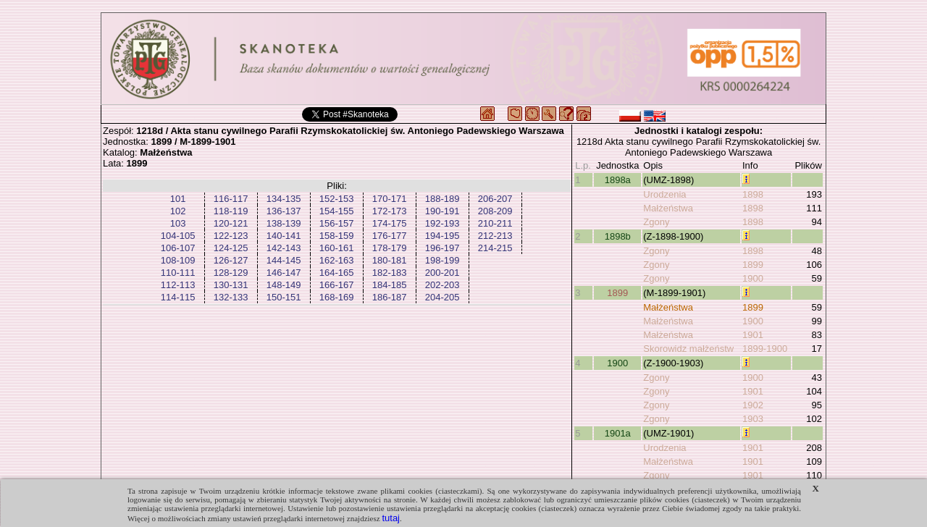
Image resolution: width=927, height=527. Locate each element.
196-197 (442, 248)
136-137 (284, 211)
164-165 (336, 272)
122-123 (231, 235)
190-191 (442, 211)
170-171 (389, 198)
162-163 (336, 260)
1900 (752, 278)
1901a (618, 433)
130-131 (231, 284)
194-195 (442, 235)
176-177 (389, 235)
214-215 (495, 248)
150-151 (284, 297)
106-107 (178, 248)
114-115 (178, 297)
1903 (752, 418)
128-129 (231, 272)
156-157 (336, 223)
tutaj (391, 518)
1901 (752, 334)
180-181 (389, 260)
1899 (752, 264)
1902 (752, 405)
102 (178, 211)
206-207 (495, 198)
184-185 (389, 284)
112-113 (178, 284)
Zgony (656, 221)
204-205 (442, 297)
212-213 (495, 235)
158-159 (336, 235)
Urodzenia (664, 194)
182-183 (389, 272)
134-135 (284, 198)
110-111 (178, 272)
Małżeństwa (668, 208)
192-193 (442, 223)
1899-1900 (764, 348)
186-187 (389, 297)
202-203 (442, 284)
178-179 (389, 248)
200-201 (442, 272)
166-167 (336, 284)
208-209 (495, 211)
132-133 (231, 297)
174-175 (389, 223)
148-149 (284, 284)
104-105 (178, 235)
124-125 (231, 248)
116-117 (231, 198)
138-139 (284, 223)
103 (178, 223)
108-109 (178, 260)
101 (178, 198)
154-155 (336, 211)
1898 (752, 194)
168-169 (336, 297)
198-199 (442, 260)
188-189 (442, 198)
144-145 (284, 260)
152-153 (336, 198)
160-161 (336, 248)
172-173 (389, 211)
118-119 (231, 211)
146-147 (284, 272)
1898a (618, 179)
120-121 (231, 223)
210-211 (495, 223)
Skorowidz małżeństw (688, 348)
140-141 (284, 235)
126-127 (231, 260)
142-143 (284, 248)
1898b (618, 236)
